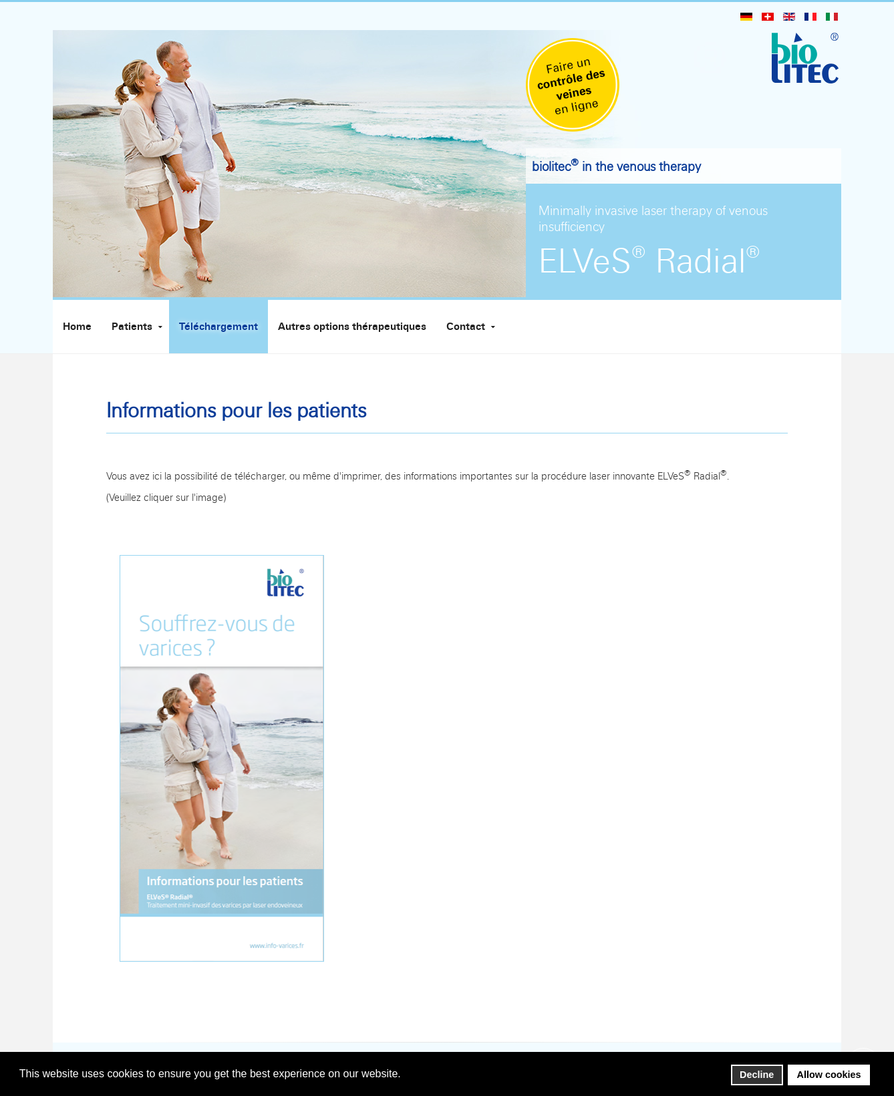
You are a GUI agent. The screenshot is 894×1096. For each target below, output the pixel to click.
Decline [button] (757, 1074)
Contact (465, 327)
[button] (405, 1075)
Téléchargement (218, 327)
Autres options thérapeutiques (352, 327)
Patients (132, 327)
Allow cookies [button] (829, 1074)
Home (77, 327)
